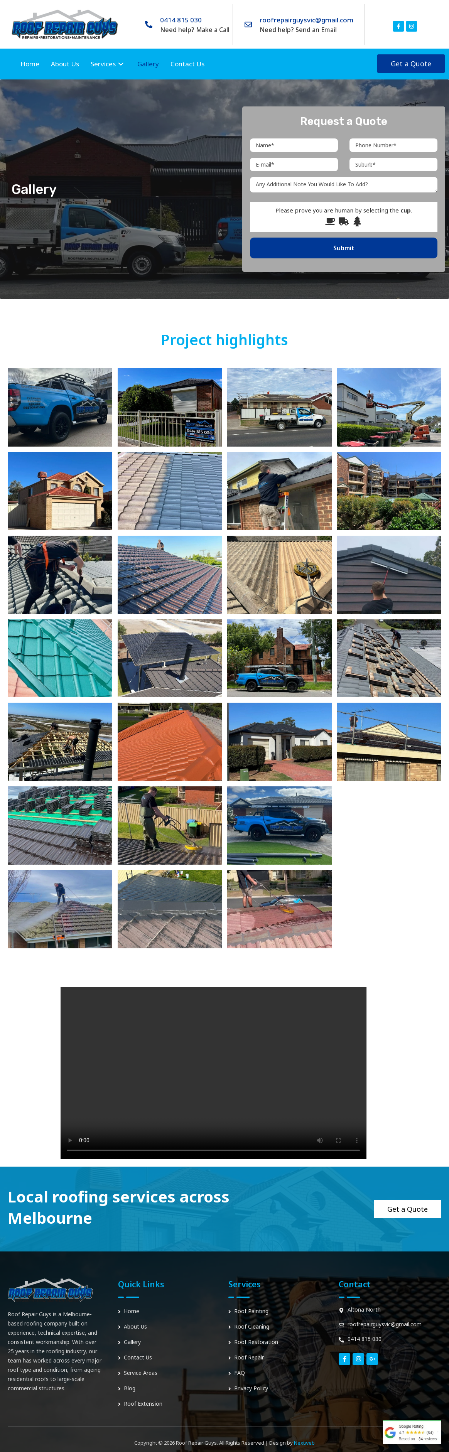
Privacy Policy (251, 1388)
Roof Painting (251, 1311)
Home (29, 63)
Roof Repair (249, 1357)
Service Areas (140, 1372)
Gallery (148, 63)
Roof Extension (143, 1403)
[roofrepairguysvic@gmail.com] (248, 24)
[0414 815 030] (148, 24)
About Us (65, 63)
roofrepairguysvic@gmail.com (306, 19)
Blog (129, 1388)
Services (108, 64)
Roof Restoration (256, 1342)
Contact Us (187, 63)
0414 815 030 (181, 19)
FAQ (239, 1372)
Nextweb (304, 1442)
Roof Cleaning (251, 1326)
